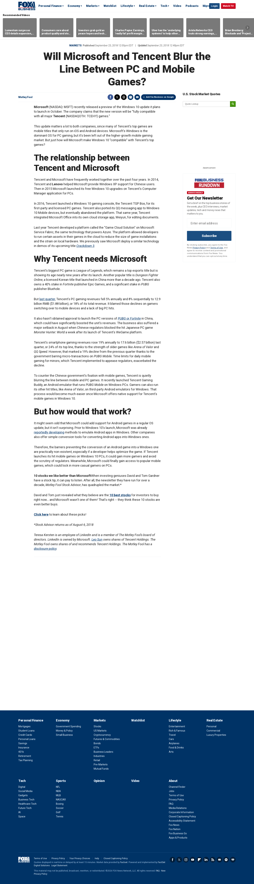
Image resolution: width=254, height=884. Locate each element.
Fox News (174, 825)
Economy (74, 6)
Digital (21, 786)
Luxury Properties (216, 734)
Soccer (60, 808)
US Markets (100, 730)
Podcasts (192, 6)
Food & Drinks (176, 747)
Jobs (171, 791)
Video (177, 6)
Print (130, 97)
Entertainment (177, 726)
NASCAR (61, 799)
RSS (213, 859)
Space (21, 816)
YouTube (192, 859)
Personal (211, 726)
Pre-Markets (101, 764)
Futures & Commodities (107, 739)
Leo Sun (97, 539)
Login (214, 6)
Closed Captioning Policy (182, 816)
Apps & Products (178, 837)
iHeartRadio (233, 859)
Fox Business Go (178, 833)
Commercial (213, 730)
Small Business (64, 734)
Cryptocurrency (102, 734)
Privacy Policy (199, 248)
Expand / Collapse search (206, 6)
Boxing (60, 803)
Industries (99, 756)
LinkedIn (206, 859)
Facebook (110, 97)
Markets (92, 6)
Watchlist (110, 6)
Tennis (59, 816)
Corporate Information (181, 812)
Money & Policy (64, 730)
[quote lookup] (206, 104)
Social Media (25, 791)
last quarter (47, 299)
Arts (171, 751)
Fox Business (26, 5)
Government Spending (68, 726)
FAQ (171, 803)
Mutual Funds (101, 768)
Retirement (24, 756)
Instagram (186, 859)
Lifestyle (127, 6)
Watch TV (228, 6)
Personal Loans (26, 739)
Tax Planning (25, 760)
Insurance (23, 747)
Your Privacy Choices (79, 858)
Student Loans (26, 730)
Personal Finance (50, 6)
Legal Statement (59, 865)
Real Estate (147, 6)
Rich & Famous (177, 730)
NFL (58, 786)
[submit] (233, 104)
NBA (58, 791)
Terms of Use (216, 248)
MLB (58, 795)
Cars (171, 739)
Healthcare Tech (27, 803)
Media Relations (178, 808)
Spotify (226, 859)
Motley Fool (25, 97)
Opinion (99, 781)
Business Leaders (103, 751)
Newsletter (219, 859)
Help (97, 858)
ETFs (96, 747)
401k (21, 751)
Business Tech (26, 799)
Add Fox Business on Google (160, 97)
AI (19, 812)
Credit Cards (25, 734)
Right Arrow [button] (247, 28)
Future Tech (25, 808)
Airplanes (174, 743)
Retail (97, 760)
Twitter (117, 97)
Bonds (97, 743)
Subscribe (209, 236)
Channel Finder (177, 786)
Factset (124, 862)
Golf (58, 812)
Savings (22, 743)
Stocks (97, 726)
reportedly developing (49, 432)
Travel (172, 734)
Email (137, 97)
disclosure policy (45, 548)
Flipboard (199, 859)
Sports (61, 781)
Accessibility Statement (182, 820)
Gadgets (23, 795)
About (173, 781)
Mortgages (24, 726)
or (129, 318)
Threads (124, 97)
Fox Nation (174, 829)
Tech (164, 6)
